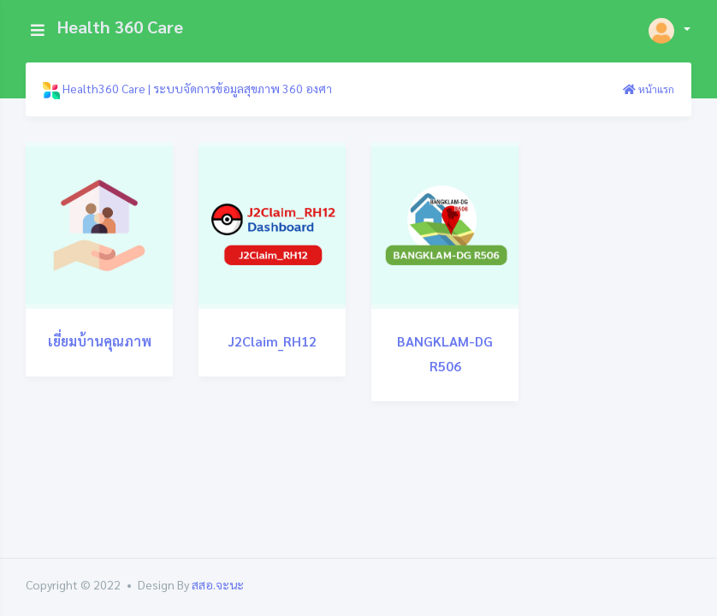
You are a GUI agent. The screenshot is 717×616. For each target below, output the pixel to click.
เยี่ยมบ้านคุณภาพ (99, 341)
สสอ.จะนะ (218, 584)
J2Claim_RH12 (272, 341)
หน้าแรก (648, 89)
